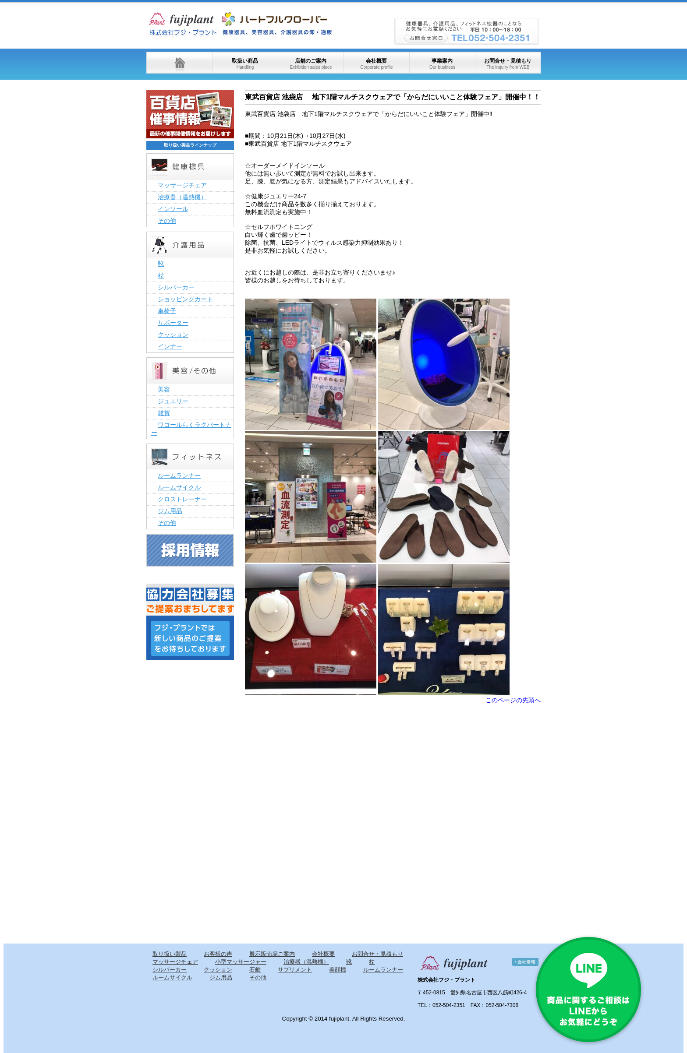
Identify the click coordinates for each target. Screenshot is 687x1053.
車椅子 (167, 310)
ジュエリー (173, 401)
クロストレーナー (182, 499)
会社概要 (376, 64)
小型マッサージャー (240, 961)
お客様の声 (218, 954)
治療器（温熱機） (182, 197)
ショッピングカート (185, 299)
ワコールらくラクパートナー (191, 428)
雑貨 (164, 412)
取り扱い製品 (169, 954)
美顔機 (337, 969)
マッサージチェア (182, 185)
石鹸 (255, 969)
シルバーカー (176, 287)
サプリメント (295, 969)
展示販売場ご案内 (272, 954)
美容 (164, 389)
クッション (173, 334)
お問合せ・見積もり (507, 64)
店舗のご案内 (311, 64)
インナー (170, 346)
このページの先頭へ (513, 700)
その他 (167, 220)
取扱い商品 (245, 64)
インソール (173, 208)
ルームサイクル (179, 487)
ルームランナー (179, 475)
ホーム (179, 63)
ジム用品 (170, 510)
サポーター (173, 322)
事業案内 (442, 64)
